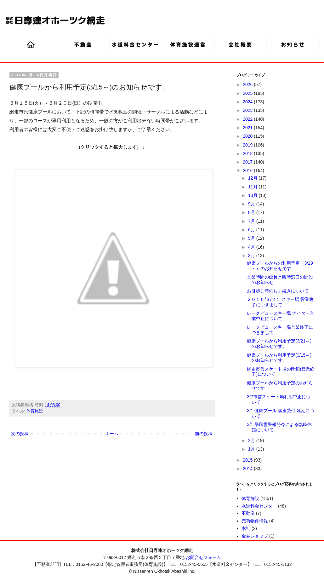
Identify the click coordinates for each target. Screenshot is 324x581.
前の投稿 (204, 433)
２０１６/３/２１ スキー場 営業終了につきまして (280, 302)
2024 (248, 101)
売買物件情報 (255, 520)
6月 (252, 229)
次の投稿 (20, 433)
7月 (252, 221)
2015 (248, 460)
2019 (248, 144)
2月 (252, 440)
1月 (252, 449)
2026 (248, 84)
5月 (252, 238)
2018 (248, 153)
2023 (248, 110)
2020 (248, 136)
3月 (252, 255)
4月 (252, 247)
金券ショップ (255, 535)
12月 (253, 178)
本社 (246, 528)
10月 (253, 195)
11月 (253, 186)
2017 (248, 161)
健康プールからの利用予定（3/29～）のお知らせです (280, 266)
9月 (252, 203)
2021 (248, 127)
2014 (248, 468)
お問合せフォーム (203, 557)
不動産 (248, 513)
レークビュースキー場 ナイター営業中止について (280, 316)
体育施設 (34, 411)
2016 (248, 170)
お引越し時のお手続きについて (278, 290)
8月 (252, 212)
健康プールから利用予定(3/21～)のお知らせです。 (279, 343)
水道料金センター (259, 506)
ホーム (111, 433)
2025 (248, 93)
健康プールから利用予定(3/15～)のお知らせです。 (279, 358)
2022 (248, 119)
